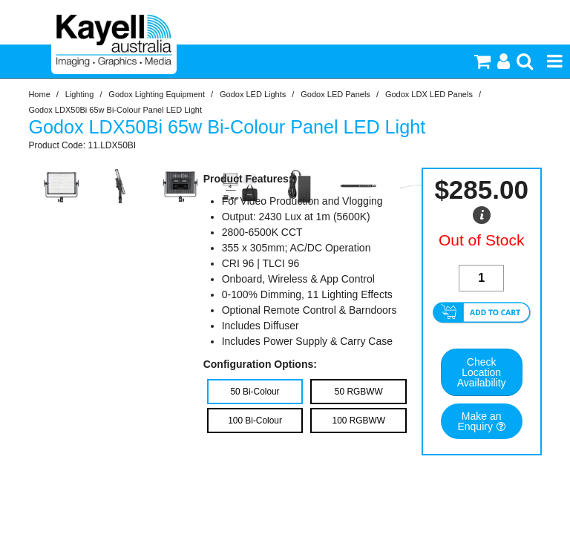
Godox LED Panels (335, 94)
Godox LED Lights (253, 94)
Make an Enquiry (479, 421)
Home (39, 94)
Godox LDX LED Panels (429, 94)
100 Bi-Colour (255, 420)
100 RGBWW (358, 420)
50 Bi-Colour (254, 391)
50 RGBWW (359, 391)
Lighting (79, 94)
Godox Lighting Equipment (156, 94)
